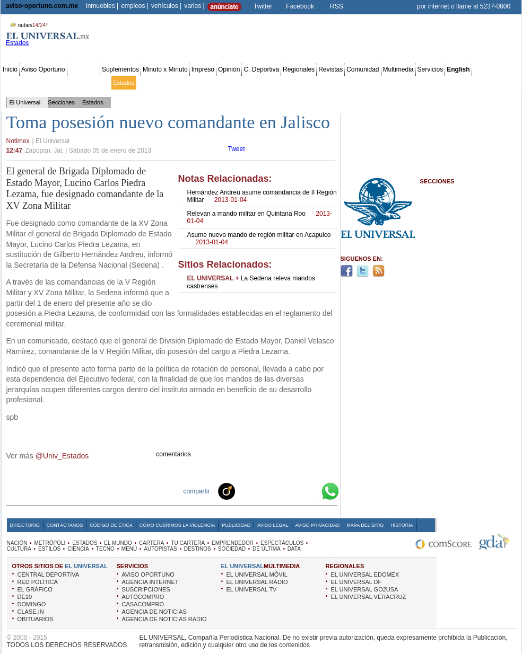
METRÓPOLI (49, 543)
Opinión (229, 69)
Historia (401, 525)
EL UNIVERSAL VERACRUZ (368, 597)
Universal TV (384, 82)
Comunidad (362, 69)
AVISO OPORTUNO (148, 574)
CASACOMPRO (143, 604)
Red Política (93, 82)
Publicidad (476, 82)
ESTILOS (49, 549)
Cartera (176, 82)
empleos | (135, 6)
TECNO (105, 549)
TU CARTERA (188, 543)
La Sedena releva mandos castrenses (251, 282)
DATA (294, 549)
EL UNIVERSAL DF (356, 582)
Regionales (299, 69)
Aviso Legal (272, 525)
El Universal (25, 102)
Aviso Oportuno (43, 69)
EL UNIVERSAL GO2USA (364, 589)
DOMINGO (32, 604)
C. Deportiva (261, 69)
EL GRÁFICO (35, 589)
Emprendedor (237, 82)
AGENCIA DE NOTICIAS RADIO (164, 619)
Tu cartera (202, 82)
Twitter (263, 6)
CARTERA (151, 543)
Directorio (25, 525)
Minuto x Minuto (165, 69)
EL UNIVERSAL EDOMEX (365, 574)
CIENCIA (78, 549)
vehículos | (166, 6)
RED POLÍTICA (38, 582)
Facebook (300, 6)
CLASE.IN (31, 611)
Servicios (430, 69)
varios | (194, 6)
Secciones (83, 69)
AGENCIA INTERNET (150, 582)
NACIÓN (17, 543)
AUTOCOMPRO (143, 597)
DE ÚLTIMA (267, 549)
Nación (12, 82)
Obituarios (446, 82)
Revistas (330, 69)
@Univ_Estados (62, 456)
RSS (336, 6)
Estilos (327, 82)
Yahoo (294, 491)
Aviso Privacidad (317, 525)
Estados (123, 82)
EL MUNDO (118, 543)
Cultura (306, 82)
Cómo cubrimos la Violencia (177, 525)
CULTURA (19, 549)
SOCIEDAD (232, 549)
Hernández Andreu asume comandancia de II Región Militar (262, 196)
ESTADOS (84, 543)
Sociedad (417, 82)
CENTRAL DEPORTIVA (49, 574)
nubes (27, 25)
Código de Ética (111, 525)
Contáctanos (65, 525)
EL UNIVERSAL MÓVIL (257, 574)
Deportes (352, 82)
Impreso (203, 69)
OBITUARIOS (36, 619)
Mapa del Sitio (365, 525)
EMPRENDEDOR (233, 543)
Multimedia (398, 69)
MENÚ (129, 549)
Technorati (243, 491)
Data (500, 82)
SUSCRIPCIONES (146, 589)
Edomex (63, 82)
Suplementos (120, 69)
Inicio (10, 69)
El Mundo (150, 82)
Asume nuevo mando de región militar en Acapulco (259, 238)
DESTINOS (197, 549)
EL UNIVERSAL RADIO (257, 582)
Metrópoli (37, 82)
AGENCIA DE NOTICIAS (154, 611)
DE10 (25, 597)
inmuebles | (102, 6)
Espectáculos (275, 82)
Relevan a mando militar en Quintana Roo (260, 217)
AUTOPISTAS (160, 549)
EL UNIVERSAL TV (252, 589)
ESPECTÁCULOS (281, 543)
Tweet (236, 149)
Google (311, 491)
